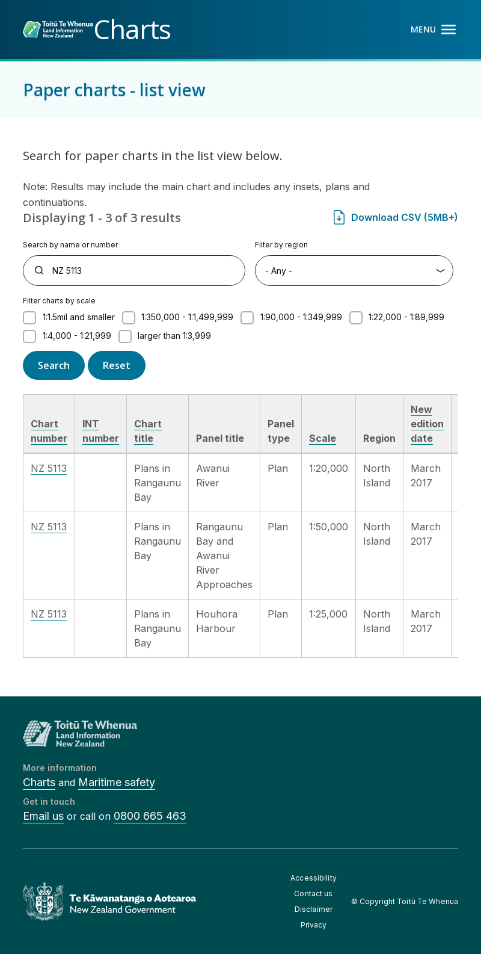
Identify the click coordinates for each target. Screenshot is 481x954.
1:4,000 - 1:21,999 (77, 335)
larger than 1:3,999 (174, 335)
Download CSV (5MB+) (404, 217)
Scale (322, 438)
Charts (39, 782)
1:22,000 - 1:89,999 (406, 317)
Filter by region (281, 244)
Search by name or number (70, 244)
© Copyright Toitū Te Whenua (404, 901)
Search (54, 365)
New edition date (427, 423)
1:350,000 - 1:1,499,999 (187, 317)
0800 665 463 (150, 816)
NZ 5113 (49, 468)
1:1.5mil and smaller (79, 317)
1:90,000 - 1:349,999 (301, 317)
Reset (116, 365)
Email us (43, 816)
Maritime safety (116, 782)
